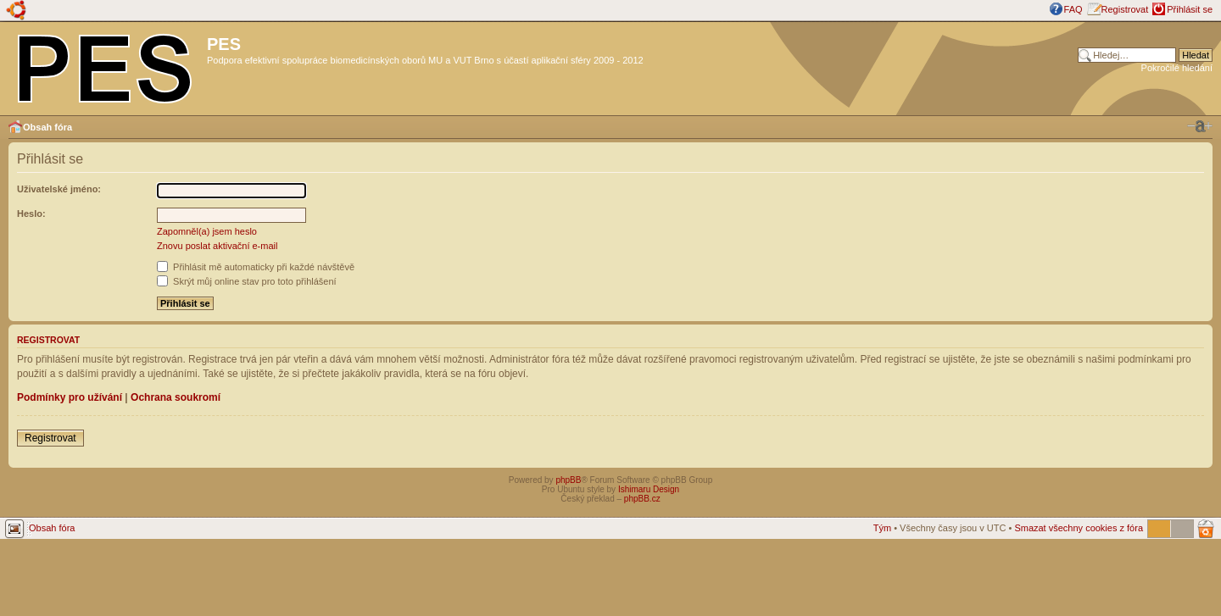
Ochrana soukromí (175, 397)
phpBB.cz (642, 498)
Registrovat (1125, 9)
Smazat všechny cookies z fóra (1078, 528)
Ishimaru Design (648, 489)
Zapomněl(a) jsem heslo (207, 231)
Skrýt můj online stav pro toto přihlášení (247, 281)
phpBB (568, 480)
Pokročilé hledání (1177, 68)
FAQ (1073, 9)
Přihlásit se (1190, 9)
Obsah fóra (47, 127)
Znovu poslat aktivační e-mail (217, 246)
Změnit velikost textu (1200, 126)
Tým (882, 528)
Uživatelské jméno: (59, 189)
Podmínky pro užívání (69, 397)
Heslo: (31, 213)
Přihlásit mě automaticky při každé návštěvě (255, 267)
